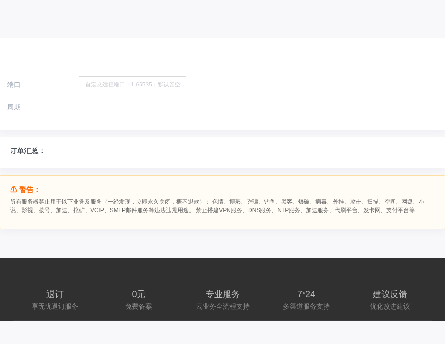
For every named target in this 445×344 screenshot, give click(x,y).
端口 (14, 84)
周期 (14, 107)
